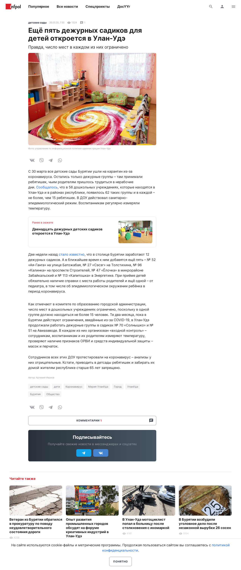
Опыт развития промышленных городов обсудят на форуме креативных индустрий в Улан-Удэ (87, 527)
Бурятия (35, 394)
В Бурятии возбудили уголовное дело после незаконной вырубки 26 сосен (205, 523)
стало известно (72, 254)
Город (118, 386)
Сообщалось (47, 187)
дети (57, 386)
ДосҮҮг (123, 6)
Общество (52, 394)
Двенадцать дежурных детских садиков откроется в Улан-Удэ (67, 231)
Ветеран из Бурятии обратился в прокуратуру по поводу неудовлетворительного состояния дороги (35, 525)
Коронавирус (74, 386)
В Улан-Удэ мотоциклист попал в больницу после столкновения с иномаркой (145, 523)
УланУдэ (132, 386)
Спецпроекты (97, 6)
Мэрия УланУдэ (98, 386)
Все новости (67, 6)
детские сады (37, 22)
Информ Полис (13, 6)
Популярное (38, 6)
